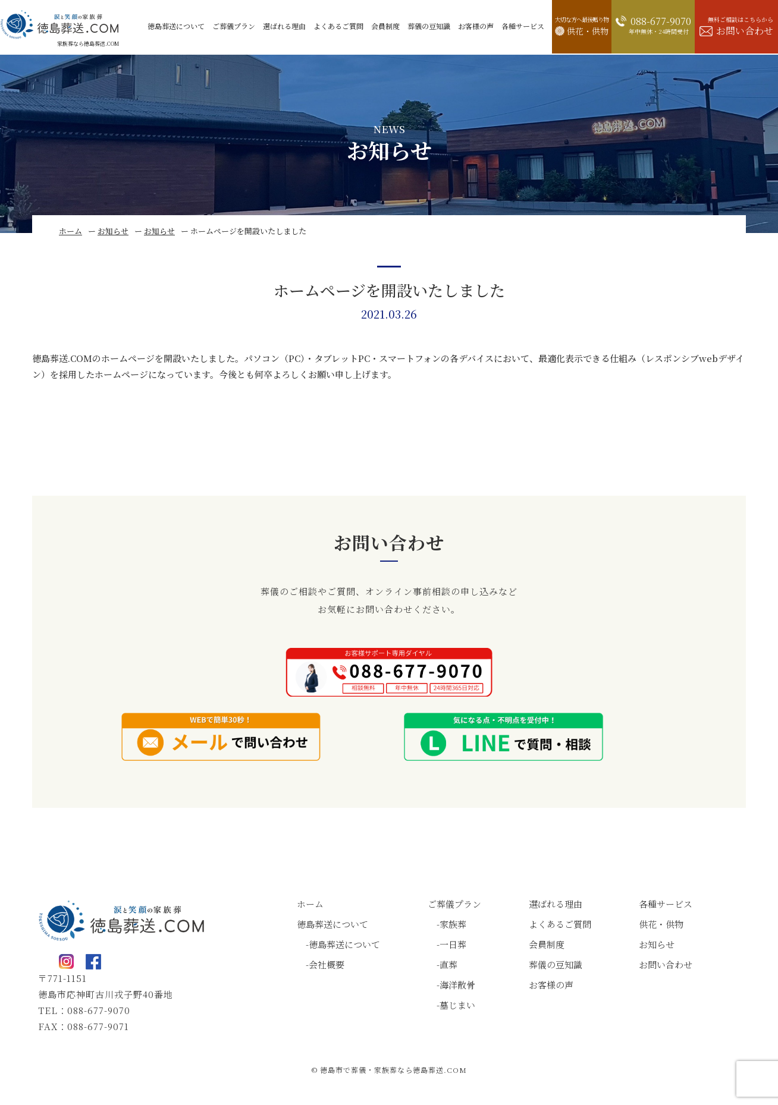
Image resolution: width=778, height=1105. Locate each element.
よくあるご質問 (560, 924)
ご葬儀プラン (454, 904)
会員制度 (546, 944)
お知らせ (113, 231)
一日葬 (453, 944)
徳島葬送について (332, 924)
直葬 (448, 964)
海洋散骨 (457, 984)
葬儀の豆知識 (555, 964)
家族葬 (453, 924)
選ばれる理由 (555, 904)
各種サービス (665, 904)
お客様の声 (551, 984)
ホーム (70, 231)
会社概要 (326, 964)
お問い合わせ (665, 964)
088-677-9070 (98, 1010)
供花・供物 (661, 924)
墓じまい (457, 1005)
